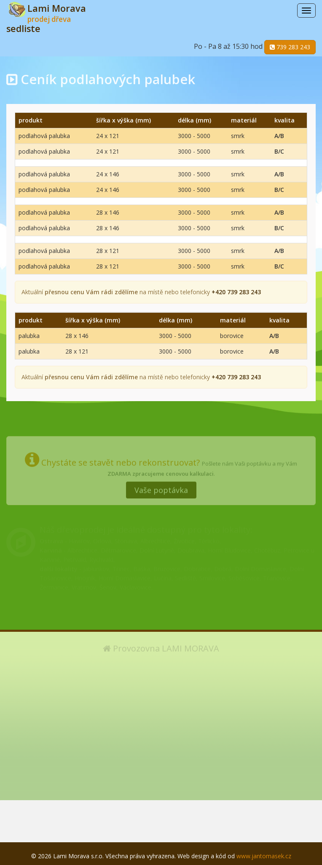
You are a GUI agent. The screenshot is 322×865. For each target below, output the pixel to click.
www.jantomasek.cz (263, 856)
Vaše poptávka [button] (161, 487)
